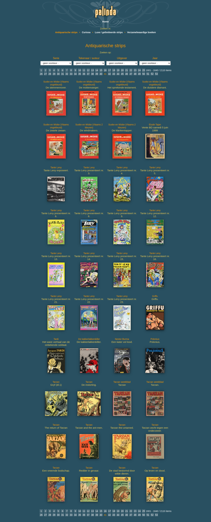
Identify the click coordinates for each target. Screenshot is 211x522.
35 (79, 74)
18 (113, 70)
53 (156, 74)
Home (105, 21)
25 (143, 70)
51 (148, 74)
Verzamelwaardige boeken (141, 32)
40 (101, 74)
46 (126, 74)
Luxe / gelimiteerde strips (109, 32)
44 (118, 74)
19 (118, 70)
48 (135, 74)
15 (101, 70)
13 (92, 70)
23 (135, 70)
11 (84, 70)
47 (131, 74)
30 (58, 74)
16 (105, 70)
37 (88, 74)
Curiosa (86, 32)
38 (92, 74)
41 (105, 74)
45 (122, 74)
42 (109, 74)
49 (139, 74)
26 (41, 74)
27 (45, 74)
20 (122, 70)
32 (67, 74)
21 (126, 70)
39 (96, 74)
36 (84, 74)
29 (54, 74)
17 (109, 70)
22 (131, 70)
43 (113, 74)
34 (75, 74)
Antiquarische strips (66, 32)
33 (71, 74)
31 (62, 74)
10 (79, 70)
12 (88, 70)
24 (139, 70)
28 (49, 74)
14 (96, 70)
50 (143, 74)
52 (152, 74)
